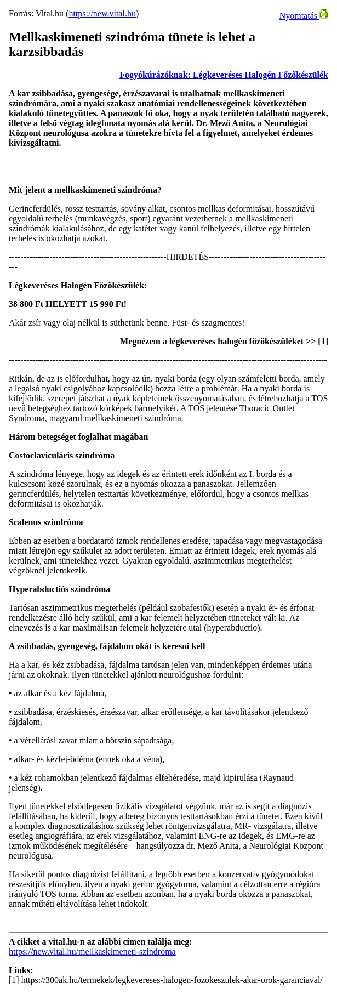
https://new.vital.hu (102, 13)
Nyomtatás (303, 15)
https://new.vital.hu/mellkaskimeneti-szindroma (92, 951)
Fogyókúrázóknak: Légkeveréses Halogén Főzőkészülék (223, 74)
